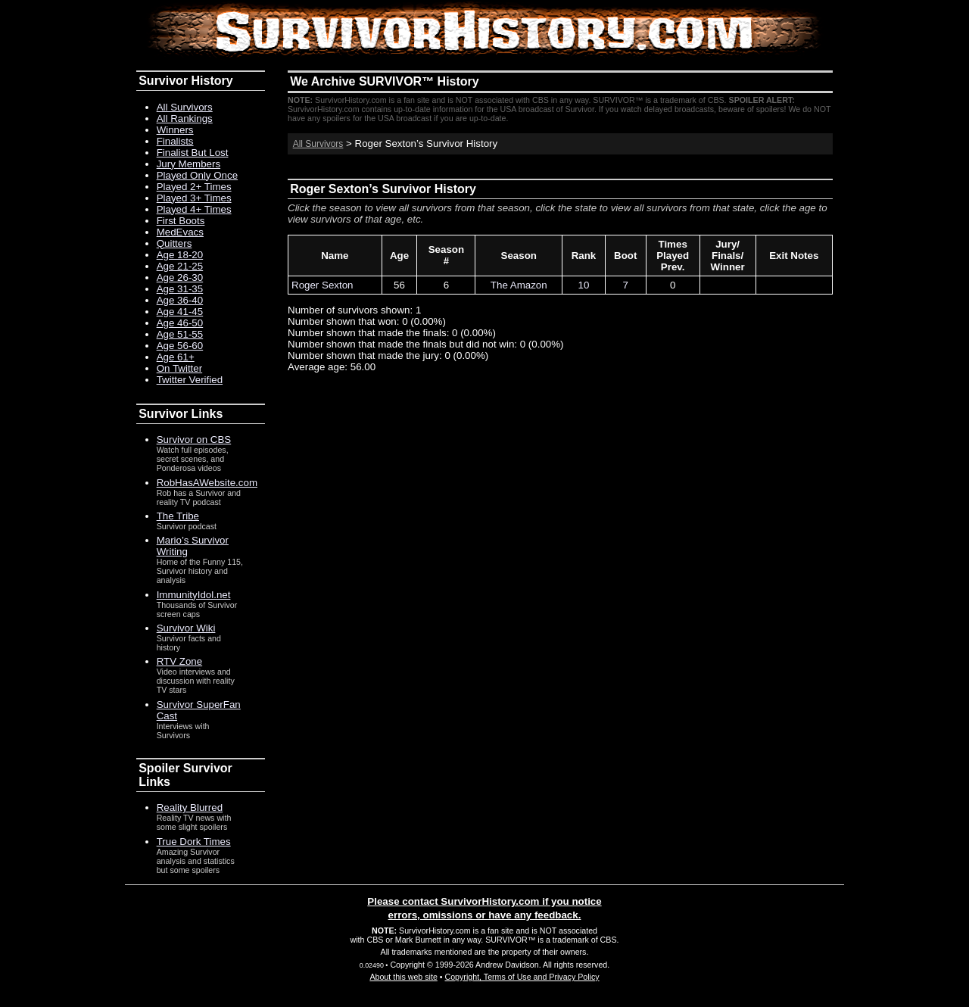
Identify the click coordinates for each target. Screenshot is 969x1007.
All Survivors (318, 144)
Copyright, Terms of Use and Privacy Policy (521, 976)
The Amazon (519, 285)
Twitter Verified (190, 379)
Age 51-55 (180, 334)
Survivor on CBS (194, 439)
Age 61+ (176, 357)
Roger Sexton (322, 285)
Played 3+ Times (194, 198)
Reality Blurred (190, 807)
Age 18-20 (180, 254)
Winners (175, 130)
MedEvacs (180, 232)
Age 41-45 (180, 311)
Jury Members (188, 164)
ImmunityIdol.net (194, 594)
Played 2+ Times (194, 186)
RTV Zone (180, 661)
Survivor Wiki (186, 628)
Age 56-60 (180, 345)
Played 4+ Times (194, 209)
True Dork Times (194, 841)
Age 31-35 (180, 289)
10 (584, 285)
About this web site (403, 976)
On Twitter (180, 368)
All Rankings (185, 118)
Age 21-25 (180, 266)
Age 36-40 (180, 300)
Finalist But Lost (193, 152)
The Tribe (178, 516)
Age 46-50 (180, 323)
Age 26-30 (180, 277)
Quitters (174, 243)
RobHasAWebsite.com (207, 482)
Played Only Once (197, 175)
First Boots (181, 220)
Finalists (175, 141)
